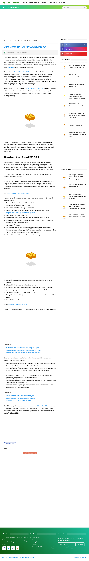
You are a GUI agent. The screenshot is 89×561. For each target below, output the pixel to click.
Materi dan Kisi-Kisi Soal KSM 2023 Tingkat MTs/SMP (23, 350)
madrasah (10, 67)
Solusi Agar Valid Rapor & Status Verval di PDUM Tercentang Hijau (77, 177)
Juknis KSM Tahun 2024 (22, 72)
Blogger (84, 557)
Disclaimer (35, 540)
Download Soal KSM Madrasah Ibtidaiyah (20, 396)
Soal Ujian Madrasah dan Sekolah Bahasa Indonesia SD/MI (77, 135)
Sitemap (34, 544)
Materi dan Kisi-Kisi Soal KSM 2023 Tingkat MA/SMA (23, 353)
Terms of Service (37, 546)
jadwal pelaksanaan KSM (34, 88)
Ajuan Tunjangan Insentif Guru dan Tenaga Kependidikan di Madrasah (77, 207)
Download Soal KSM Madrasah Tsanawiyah (20, 398)
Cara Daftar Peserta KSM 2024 (18, 193)
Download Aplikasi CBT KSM (17, 305)
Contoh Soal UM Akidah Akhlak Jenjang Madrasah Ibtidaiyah (77, 115)
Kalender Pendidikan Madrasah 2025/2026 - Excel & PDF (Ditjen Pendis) (77, 96)
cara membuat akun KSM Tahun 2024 (35, 406)
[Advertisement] (44, 23)
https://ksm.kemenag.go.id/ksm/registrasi (20, 213)
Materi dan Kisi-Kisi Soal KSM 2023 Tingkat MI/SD (22, 348)
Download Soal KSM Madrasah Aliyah (18, 400)
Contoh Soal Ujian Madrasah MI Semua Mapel (75, 106)
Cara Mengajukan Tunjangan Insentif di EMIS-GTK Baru (77, 197)
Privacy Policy (36, 542)
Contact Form (36, 538)
